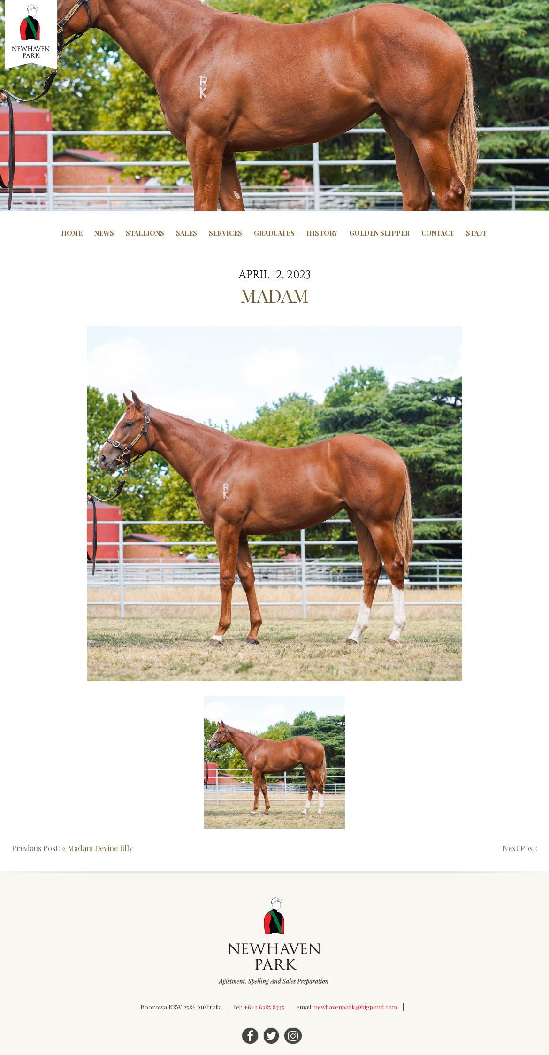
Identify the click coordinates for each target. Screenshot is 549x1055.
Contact (437, 233)
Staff (476, 233)
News (104, 233)
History (321, 233)
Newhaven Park (32, 35)
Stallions (145, 233)
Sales (186, 233)
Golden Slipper (379, 233)
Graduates (274, 233)
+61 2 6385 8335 (264, 1007)
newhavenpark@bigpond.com (355, 1007)
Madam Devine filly (100, 848)
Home (72, 233)
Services (225, 233)
